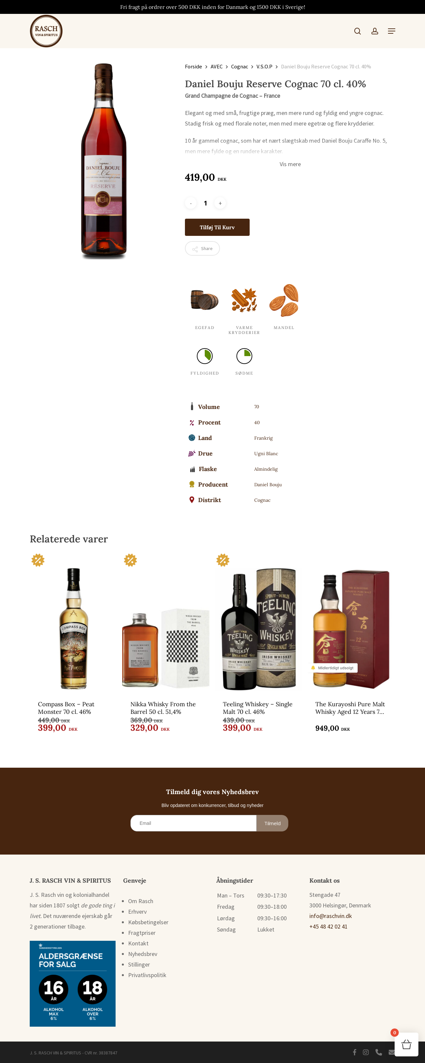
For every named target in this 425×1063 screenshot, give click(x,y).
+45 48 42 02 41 (328, 926)
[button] (391, 31)
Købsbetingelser (148, 922)
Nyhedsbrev (142, 954)
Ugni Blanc (266, 454)
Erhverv (137, 911)
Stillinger (139, 964)
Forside (193, 66)
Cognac (239, 66)
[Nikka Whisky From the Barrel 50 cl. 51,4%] (166, 621)
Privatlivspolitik (147, 975)
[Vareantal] (205, 203)
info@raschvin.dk (330, 916)
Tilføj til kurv (217, 227)
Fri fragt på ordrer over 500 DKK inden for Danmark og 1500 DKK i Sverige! (212, 7)
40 (257, 422)
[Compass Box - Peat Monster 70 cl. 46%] (74, 621)
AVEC (217, 66)
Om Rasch (140, 901)
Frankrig (263, 438)
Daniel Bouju (268, 485)
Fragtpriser (142, 932)
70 (256, 407)
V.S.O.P (264, 66)
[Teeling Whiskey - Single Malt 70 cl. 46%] (258, 621)
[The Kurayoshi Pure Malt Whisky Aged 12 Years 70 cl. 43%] (351, 621)
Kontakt (138, 943)
